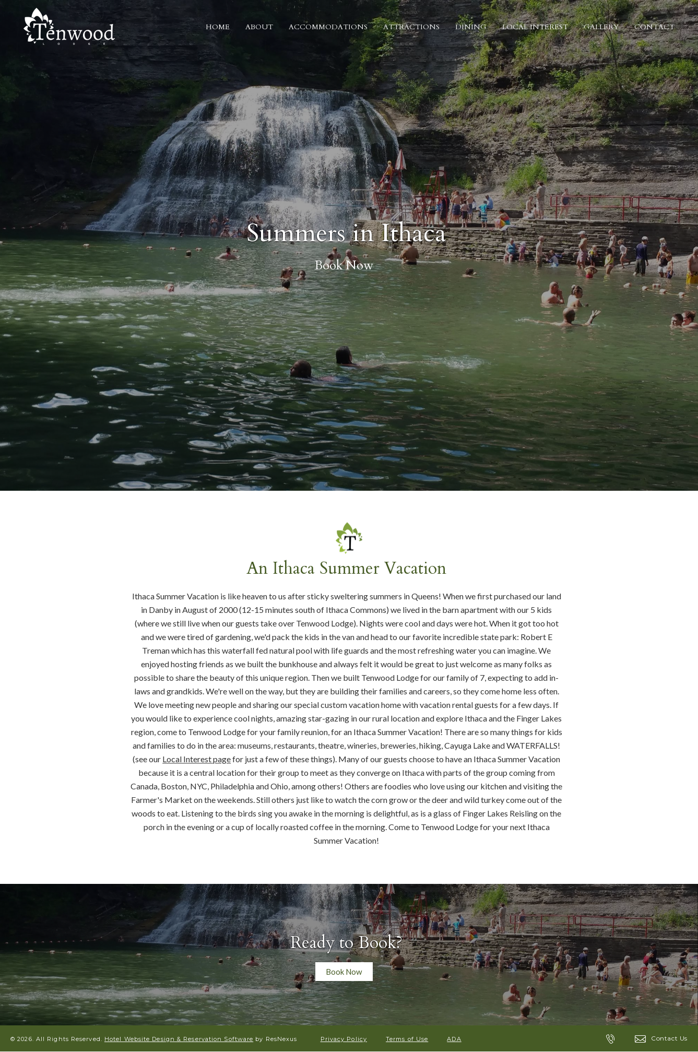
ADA (454, 1039)
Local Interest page (196, 759)
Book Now (343, 266)
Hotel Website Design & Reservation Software (178, 1039)
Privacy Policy (344, 1039)
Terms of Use (407, 1039)
